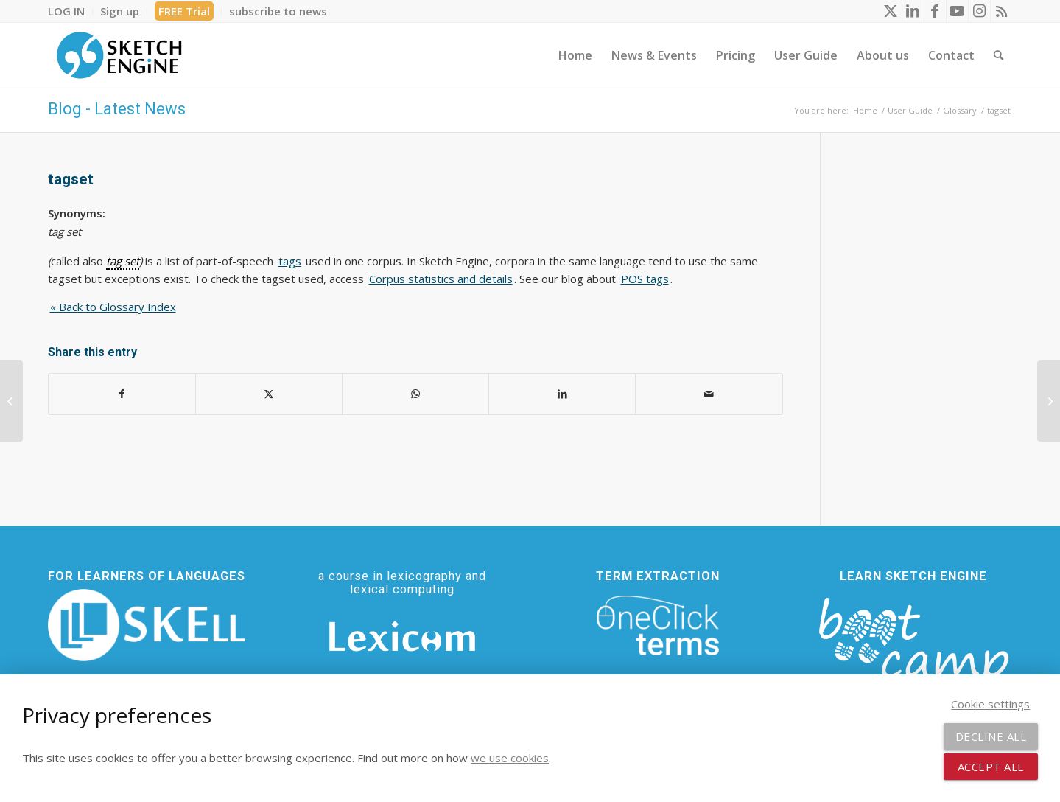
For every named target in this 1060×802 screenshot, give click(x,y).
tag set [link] (122, 261)
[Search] (998, 55)
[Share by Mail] (709, 394)
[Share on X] (269, 394)
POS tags (645, 278)
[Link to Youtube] (957, 11)
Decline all (991, 736)
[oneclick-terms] (657, 626)
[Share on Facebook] (122, 394)
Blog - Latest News (117, 109)
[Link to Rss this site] (1002, 11)
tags (289, 261)
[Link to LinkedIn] (913, 11)
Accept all (991, 766)
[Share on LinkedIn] (562, 394)
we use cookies (510, 757)
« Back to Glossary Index (113, 306)
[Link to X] (891, 11)
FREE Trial (184, 11)
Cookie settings (990, 704)
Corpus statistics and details (441, 278)
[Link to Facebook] (935, 11)
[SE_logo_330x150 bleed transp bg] (119, 55)
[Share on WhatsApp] (415, 394)
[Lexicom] (402, 636)
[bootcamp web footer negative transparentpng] (914, 649)
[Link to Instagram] (979, 11)
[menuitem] (70, 11)
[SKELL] (147, 625)
